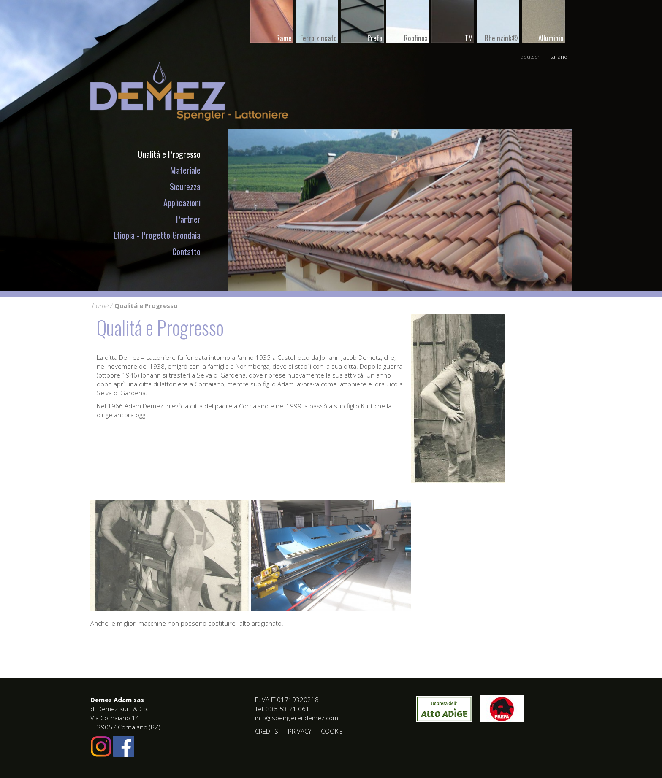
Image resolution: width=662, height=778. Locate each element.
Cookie (332, 731)
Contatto (186, 251)
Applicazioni (182, 202)
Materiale (185, 170)
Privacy (299, 731)
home (100, 305)
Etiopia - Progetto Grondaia (157, 235)
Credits (266, 731)
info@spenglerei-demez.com (296, 717)
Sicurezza (185, 186)
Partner (188, 219)
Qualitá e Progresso (169, 154)
